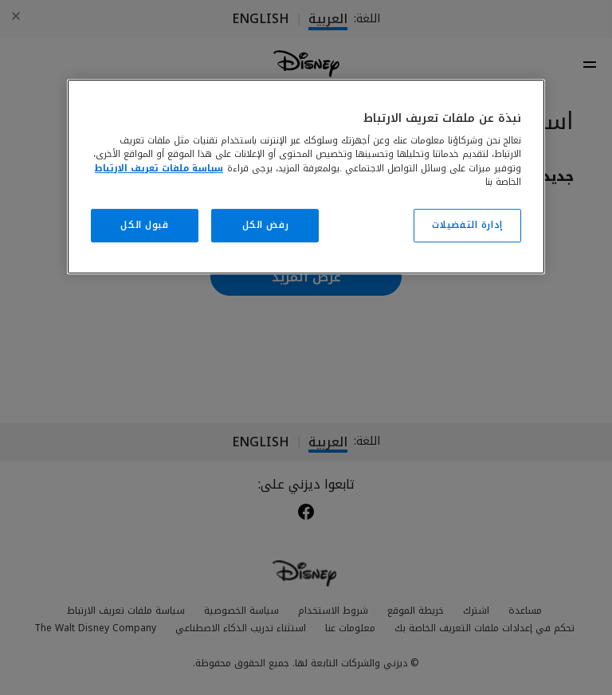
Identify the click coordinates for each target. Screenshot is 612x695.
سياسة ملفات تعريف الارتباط (159, 168)
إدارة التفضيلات (467, 225)
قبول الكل (144, 225)
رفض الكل (265, 225)
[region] (306, 176)
